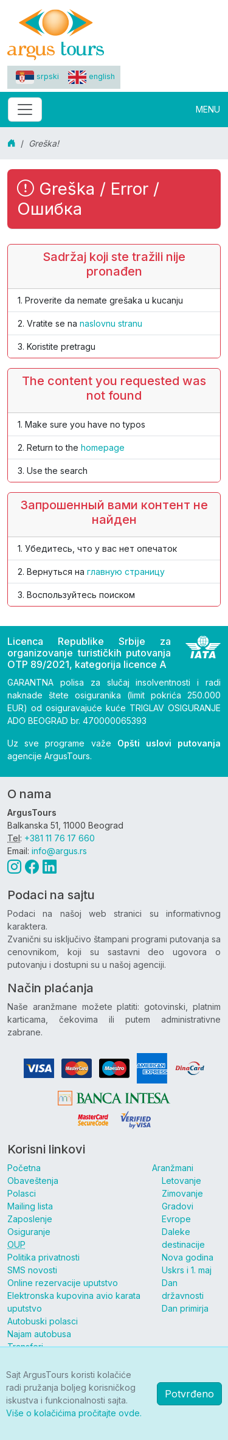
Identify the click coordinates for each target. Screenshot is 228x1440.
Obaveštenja (32, 1180)
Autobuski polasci (42, 1321)
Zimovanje (182, 1193)
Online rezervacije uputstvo (62, 1283)
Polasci (21, 1193)
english (91, 76)
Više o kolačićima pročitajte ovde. (74, 1413)
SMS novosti (32, 1270)
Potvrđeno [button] (189, 1394)
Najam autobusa (39, 1334)
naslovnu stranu (111, 323)
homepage (103, 447)
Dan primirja (185, 1308)
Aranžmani (172, 1168)
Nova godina (187, 1257)
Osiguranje (28, 1231)
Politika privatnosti (43, 1257)
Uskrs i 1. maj (187, 1270)
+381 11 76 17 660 (59, 838)
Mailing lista (30, 1206)
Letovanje (181, 1180)
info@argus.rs (59, 851)
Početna (24, 1168)
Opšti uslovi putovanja (169, 743)
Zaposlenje (29, 1219)
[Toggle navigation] (25, 109)
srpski (37, 76)
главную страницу (126, 571)
